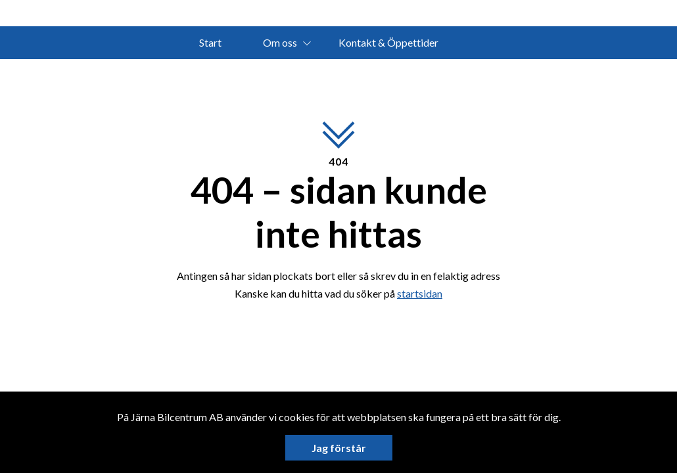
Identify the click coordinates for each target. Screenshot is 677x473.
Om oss (280, 42)
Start (210, 42)
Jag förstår (339, 447)
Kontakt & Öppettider (388, 42)
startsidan (419, 293)
